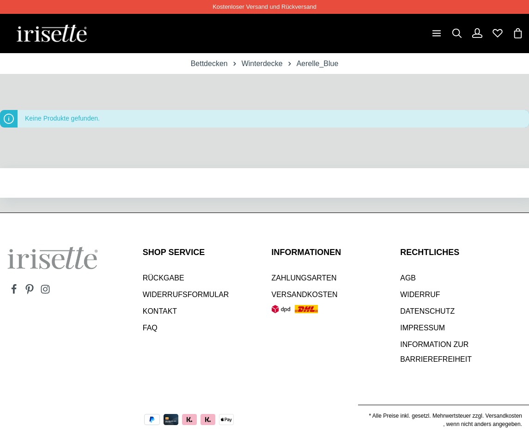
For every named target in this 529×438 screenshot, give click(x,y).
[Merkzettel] (497, 33)
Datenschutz (427, 311)
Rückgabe (163, 278)
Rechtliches (429, 252)
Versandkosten (305, 294)
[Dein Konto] (477, 33)
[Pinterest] (30, 292)
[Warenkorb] (518, 33)
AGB (408, 278)
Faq (150, 328)
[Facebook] (15, 292)
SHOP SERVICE (174, 252)
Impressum (422, 328)
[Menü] (436, 33)
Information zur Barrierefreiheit (436, 352)
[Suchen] (457, 33)
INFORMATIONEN (306, 252)
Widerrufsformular (186, 294)
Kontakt (160, 311)
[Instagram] (45, 292)
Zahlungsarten (304, 278)
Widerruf (420, 294)
